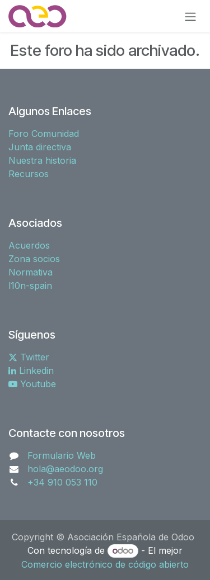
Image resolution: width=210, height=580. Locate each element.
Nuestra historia (42, 160)
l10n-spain (30, 285)
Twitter (28, 357)
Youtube (32, 383)
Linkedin (31, 370)
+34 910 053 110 (62, 482)
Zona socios (34, 258)
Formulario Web (61, 455)
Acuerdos (29, 245)
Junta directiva (39, 147)
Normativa (30, 272)
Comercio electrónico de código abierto (105, 564)
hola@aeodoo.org (65, 468)
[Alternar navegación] (190, 16)
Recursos (28, 173)
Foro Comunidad (43, 133)
